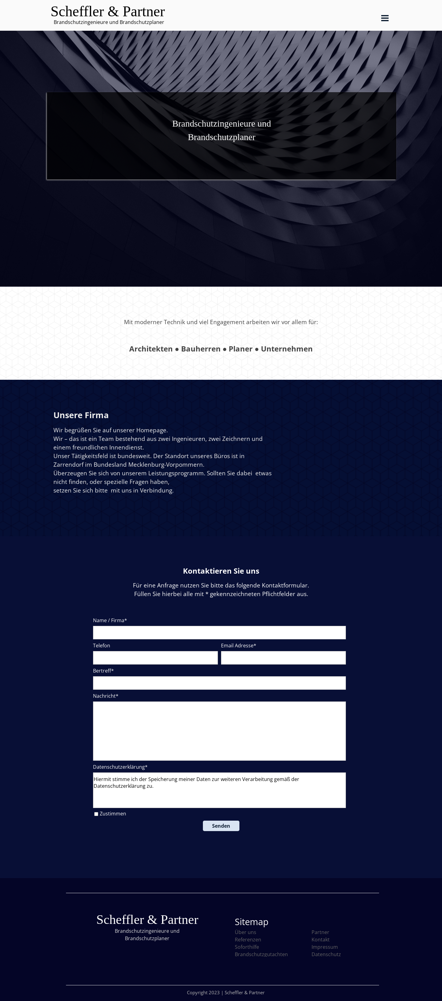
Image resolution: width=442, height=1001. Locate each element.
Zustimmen (113, 813)
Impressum (325, 947)
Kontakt (321, 939)
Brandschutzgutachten (261, 954)
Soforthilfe (247, 947)
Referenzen (248, 939)
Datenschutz (326, 954)
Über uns (245, 932)
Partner (320, 932)
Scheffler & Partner (108, 11)
